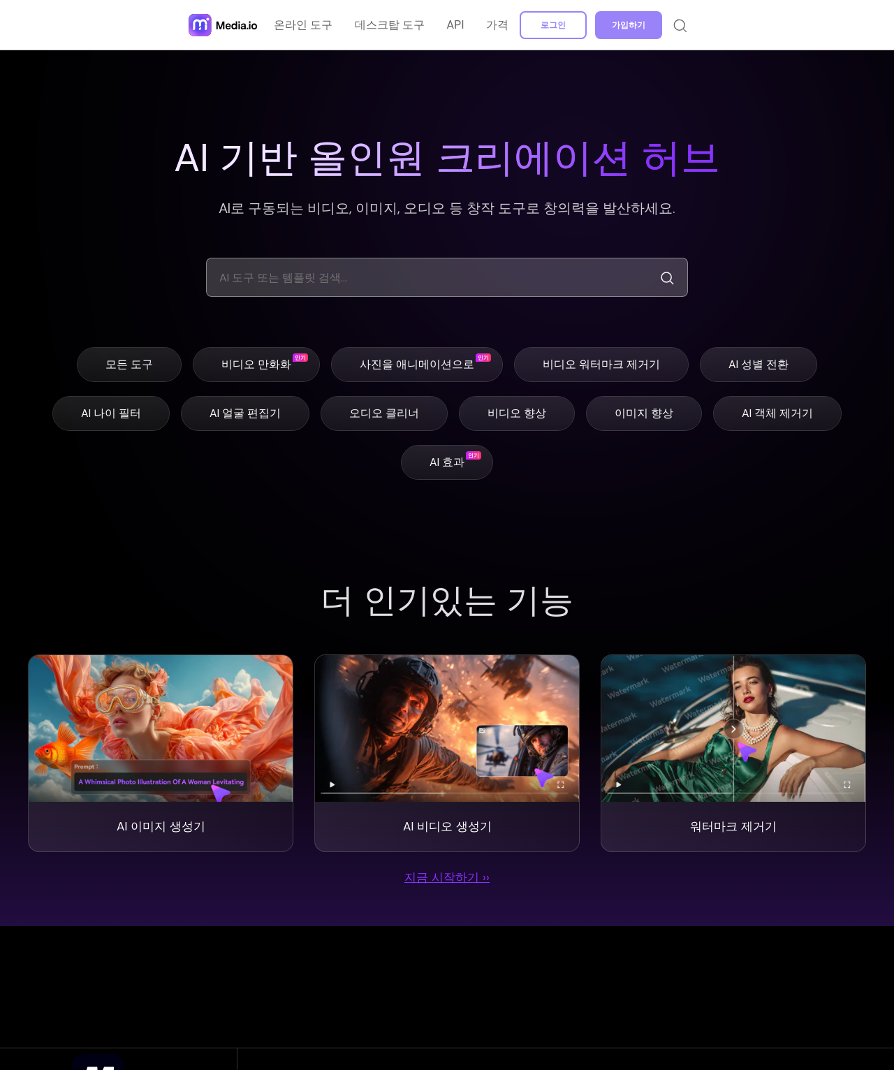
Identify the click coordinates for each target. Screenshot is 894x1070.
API (456, 24)
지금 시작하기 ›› (447, 880)
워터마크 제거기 (733, 827)
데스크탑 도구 (390, 24)
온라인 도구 (303, 24)
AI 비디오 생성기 (447, 827)
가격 (498, 24)
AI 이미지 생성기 (160, 827)
